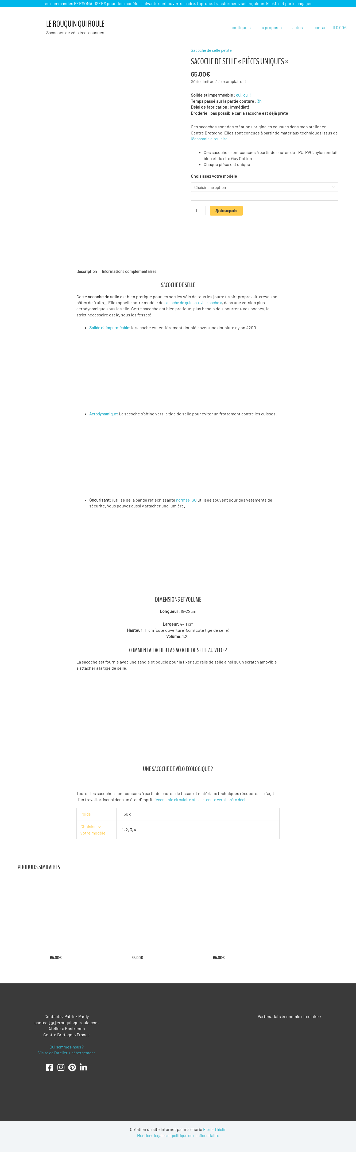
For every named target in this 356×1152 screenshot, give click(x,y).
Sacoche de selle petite (213, 50)
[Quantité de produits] (198, 211)
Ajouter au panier (227, 211)
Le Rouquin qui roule (75, 24)
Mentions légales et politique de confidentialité (178, 1134)
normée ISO (187, 498)
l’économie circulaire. (210, 138)
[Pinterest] (72, 1066)
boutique (246, 27)
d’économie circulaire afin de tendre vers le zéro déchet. (205, 797)
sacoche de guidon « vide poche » (195, 301)
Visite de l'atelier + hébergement (66, 1051)
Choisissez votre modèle (214, 175)
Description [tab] (87, 269)
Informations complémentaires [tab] (132, 269)
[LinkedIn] (83, 1066)
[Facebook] (50, 1066)
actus (301, 27)
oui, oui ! (244, 94)
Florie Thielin (214, 1128)
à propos (275, 27)
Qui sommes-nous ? (66, 1045)
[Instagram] (61, 1066)
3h (259, 100)
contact (322, 27)
